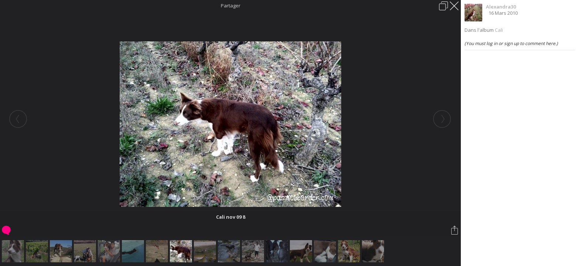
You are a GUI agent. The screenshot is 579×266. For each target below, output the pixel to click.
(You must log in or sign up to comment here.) (511, 43)
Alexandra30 (501, 6)
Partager (230, 5)
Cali (499, 30)
